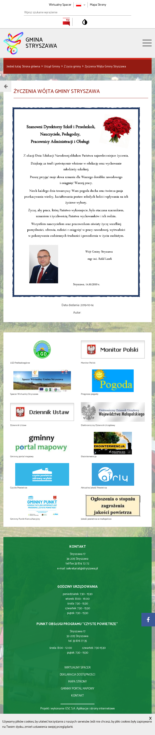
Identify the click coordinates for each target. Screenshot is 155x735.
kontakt (77, 695)
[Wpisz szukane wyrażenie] (77, 13)
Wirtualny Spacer (60, 4)
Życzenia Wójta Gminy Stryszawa (105, 66)
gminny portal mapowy (77, 688)
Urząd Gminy (52, 66)
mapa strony (77, 681)
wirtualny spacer (77, 667)
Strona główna (31, 66)
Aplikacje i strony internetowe (95, 708)
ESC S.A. (70, 708)
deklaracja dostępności (77, 674)
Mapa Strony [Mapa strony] (98, 4)
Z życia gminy (73, 66)
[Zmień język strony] (80, 4)
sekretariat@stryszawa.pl (82, 568)
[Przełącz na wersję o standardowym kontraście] (84, 22)
